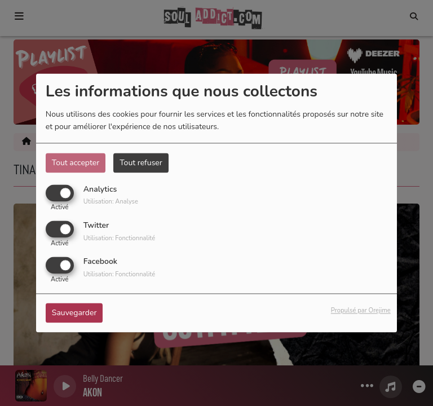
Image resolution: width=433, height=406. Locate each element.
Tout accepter (75, 162)
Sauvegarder (74, 313)
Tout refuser (141, 162)
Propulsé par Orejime (361, 311)
